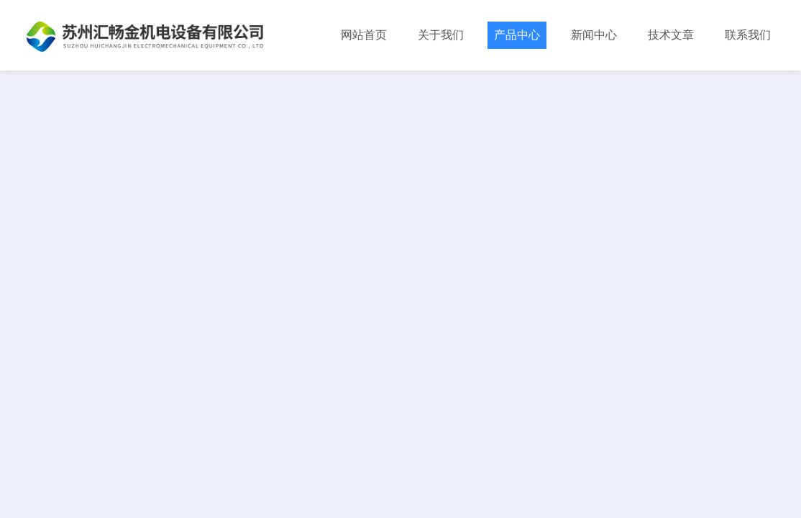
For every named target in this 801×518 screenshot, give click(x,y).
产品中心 (517, 35)
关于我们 (441, 35)
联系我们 (748, 35)
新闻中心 (594, 35)
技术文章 (671, 35)
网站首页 (364, 35)
